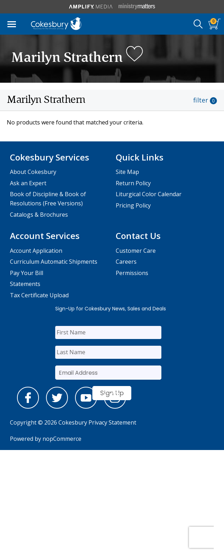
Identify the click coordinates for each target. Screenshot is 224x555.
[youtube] (86, 406)
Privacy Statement (112, 422)
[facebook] (28, 406)
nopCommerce (61, 439)
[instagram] (115, 406)
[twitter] (57, 406)
